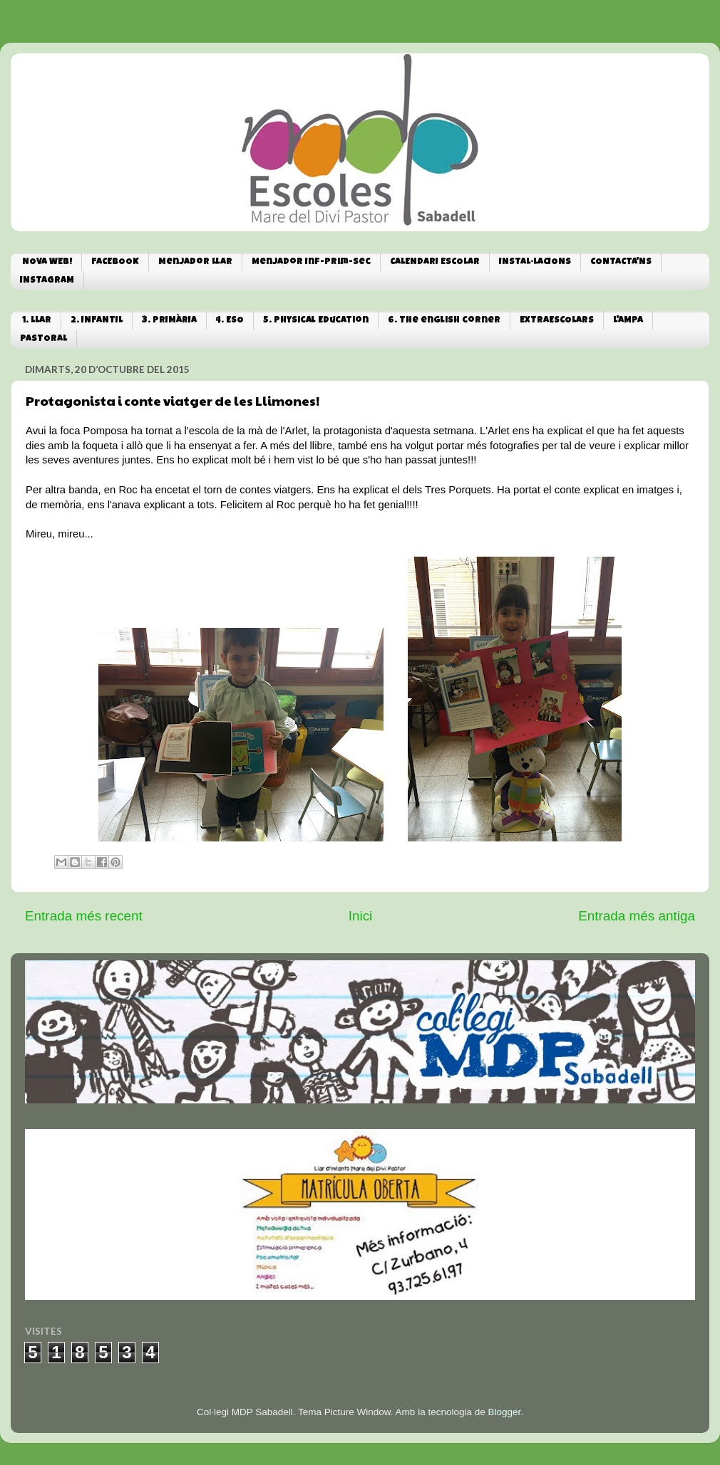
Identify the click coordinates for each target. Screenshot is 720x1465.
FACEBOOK (115, 262)
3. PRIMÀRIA (169, 320)
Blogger (504, 1412)
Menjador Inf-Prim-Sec (311, 262)
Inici (361, 915)
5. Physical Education (316, 320)
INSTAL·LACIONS (535, 262)
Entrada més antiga (636, 915)
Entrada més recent (84, 915)
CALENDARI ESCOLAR (435, 262)
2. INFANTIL (97, 320)
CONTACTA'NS (621, 262)
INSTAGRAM (47, 280)
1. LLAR (36, 320)
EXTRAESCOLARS (557, 320)
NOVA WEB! (47, 262)
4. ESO (230, 320)
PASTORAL (43, 339)
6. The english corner (444, 320)
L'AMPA (628, 320)
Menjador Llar (195, 262)
